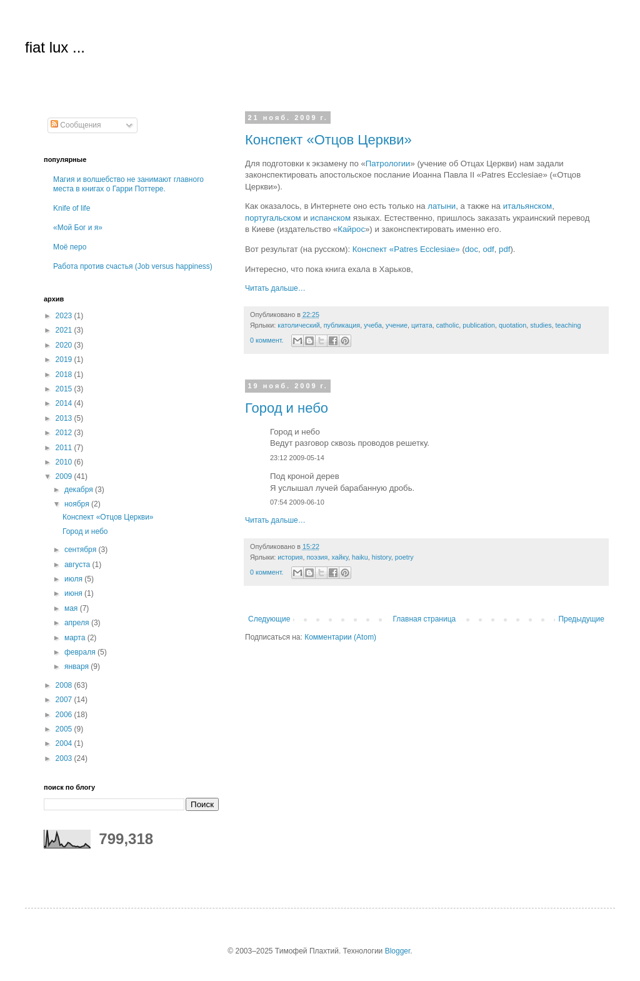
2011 (65, 447)
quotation (512, 325)
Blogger (398, 951)
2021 (65, 330)
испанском (330, 218)
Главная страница (424, 619)
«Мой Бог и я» (77, 227)
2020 (65, 345)
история (290, 557)
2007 (65, 699)
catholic (447, 325)
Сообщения (76, 125)
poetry (404, 557)
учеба (373, 325)
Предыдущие (581, 619)
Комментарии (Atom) (340, 637)
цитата (421, 325)
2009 (65, 476)
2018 (65, 374)
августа (78, 564)
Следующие (269, 619)
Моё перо (69, 247)
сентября (81, 549)
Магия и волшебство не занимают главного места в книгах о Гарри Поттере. (128, 184)
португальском (273, 218)
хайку (339, 557)
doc (471, 249)
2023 (65, 315)
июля (74, 579)
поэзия (317, 557)
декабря (79, 489)
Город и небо (286, 408)
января (77, 666)
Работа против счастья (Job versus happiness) (132, 266)
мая (72, 608)
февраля (81, 652)
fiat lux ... (55, 47)
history (381, 557)
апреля (77, 622)
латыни (442, 206)
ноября (77, 504)
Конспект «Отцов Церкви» (328, 140)
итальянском (527, 206)
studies (540, 325)
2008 (65, 685)
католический (298, 325)
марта (76, 637)
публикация (342, 325)
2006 (65, 714)
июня (74, 593)
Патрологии (388, 163)
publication (478, 325)
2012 (65, 432)
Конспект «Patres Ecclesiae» (406, 249)
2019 (65, 359)
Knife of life (71, 208)
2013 (65, 418)
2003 (65, 758)
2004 (65, 743)
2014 (65, 403)
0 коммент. (266, 340)
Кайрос (351, 229)
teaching (568, 325)
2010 (65, 462)
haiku (360, 557)
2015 (65, 389)
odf (488, 249)
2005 (65, 729)
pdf (504, 249)
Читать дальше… (275, 288)
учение (397, 325)
